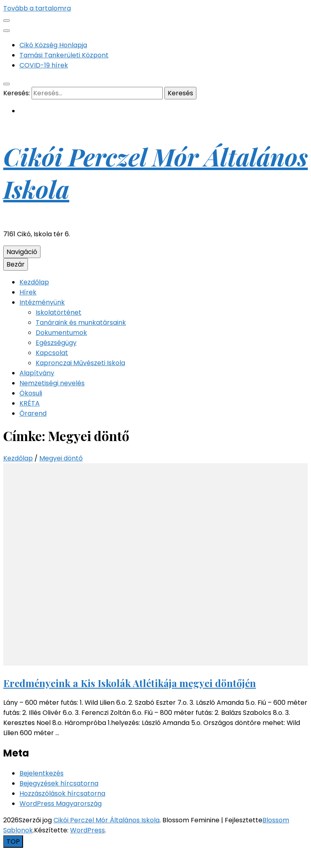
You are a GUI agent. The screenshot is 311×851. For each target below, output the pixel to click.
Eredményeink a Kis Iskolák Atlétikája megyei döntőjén (129, 683)
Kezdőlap (34, 282)
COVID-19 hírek (43, 65)
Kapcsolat (52, 352)
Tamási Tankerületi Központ (64, 55)
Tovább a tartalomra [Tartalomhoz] (37, 8)
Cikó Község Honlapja (53, 45)
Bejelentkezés (41, 773)
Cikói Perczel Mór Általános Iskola (106, 820)
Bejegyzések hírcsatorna (58, 783)
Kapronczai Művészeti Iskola (80, 363)
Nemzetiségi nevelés (52, 383)
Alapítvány (36, 373)
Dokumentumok (61, 332)
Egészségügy (56, 342)
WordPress (87, 830)
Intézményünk (42, 302)
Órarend (33, 413)
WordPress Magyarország (60, 803)
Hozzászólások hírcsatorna (62, 793)
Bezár (15, 264)
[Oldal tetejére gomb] (13, 841)
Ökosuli (30, 393)
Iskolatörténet (58, 312)
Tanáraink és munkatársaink (81, 322)
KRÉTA (29, 403)
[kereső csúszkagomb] (6, 84)
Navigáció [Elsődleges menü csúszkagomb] (21, 251)
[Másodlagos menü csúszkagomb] (6, 20)
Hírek (27, 292)
